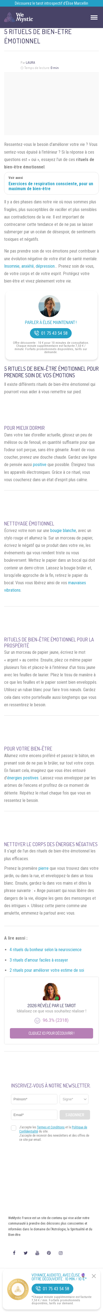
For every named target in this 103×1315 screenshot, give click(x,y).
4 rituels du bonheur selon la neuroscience (46, 949)
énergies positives (22, 777)
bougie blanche (63, 530)
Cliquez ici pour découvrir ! (51, 1033)
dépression (45, 266)
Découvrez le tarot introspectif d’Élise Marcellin (51, 3)
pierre (43, 868)
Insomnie (12, 266)
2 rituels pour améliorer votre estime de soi (47, 970)
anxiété (27, 266)
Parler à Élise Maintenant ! (51, 322)
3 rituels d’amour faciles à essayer (39, 960)
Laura (30, 62)
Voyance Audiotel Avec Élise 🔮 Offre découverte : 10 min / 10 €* (59, 1277)
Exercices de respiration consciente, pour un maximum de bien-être (51, 186)
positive (39, 464)
